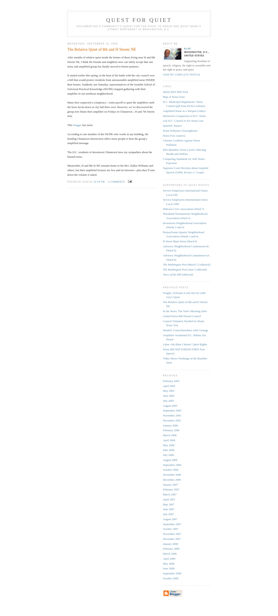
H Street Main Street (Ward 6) (180, 241)
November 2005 (172, 415)
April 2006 (169, 440)
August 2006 (170, 460)
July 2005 (168, 400)
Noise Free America (174, 135)
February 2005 (171, 381)
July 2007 (168, 514)
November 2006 (172, 474)
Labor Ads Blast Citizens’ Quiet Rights (185, 344)
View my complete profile (181, 75)
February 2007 (171, 489)
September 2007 (172, 524)
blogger (77, 125)
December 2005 (172, 420)
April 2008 (169, 558)
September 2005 (172, 410)
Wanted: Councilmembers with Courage (185, 330)
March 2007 (170, 494)
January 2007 (170, 484)
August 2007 (170, 519)
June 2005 (168, 395)
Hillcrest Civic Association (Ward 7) (183, 209)
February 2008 (171, 548)
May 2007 (168, 504)
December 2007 (172, 539)
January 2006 (170, 425)
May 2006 (168, 445)
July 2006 (168, 455)
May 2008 (168, 563)
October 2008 (170, 578)
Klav (187, 49)
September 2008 (172, 573)
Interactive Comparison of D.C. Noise (184, 116)
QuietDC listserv (172, 125)
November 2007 (172, 534)
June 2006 (168, 450)
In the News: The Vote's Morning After (185, 311)
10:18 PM (99, 182)
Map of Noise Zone (174, 96)
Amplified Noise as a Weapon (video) (184, 111)
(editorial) (178, 274)
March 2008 (170, 553)
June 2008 (168, 568)
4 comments (116, 182)
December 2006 (172, 479)
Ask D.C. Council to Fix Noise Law (183, 120)
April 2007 (169, 499)
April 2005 (169, 386)
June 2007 (168, 509)
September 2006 (172, 465)
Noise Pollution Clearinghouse (180, 130)
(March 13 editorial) (186, 264)
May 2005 (168, 390)
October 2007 (170, 529)
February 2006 (171, 430)
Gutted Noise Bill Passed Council (182, 316)
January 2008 (170, 544)
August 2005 (170, 405)
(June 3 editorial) (185, 269)
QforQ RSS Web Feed (175, 91)
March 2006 (170, 435)
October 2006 (170, 469)
